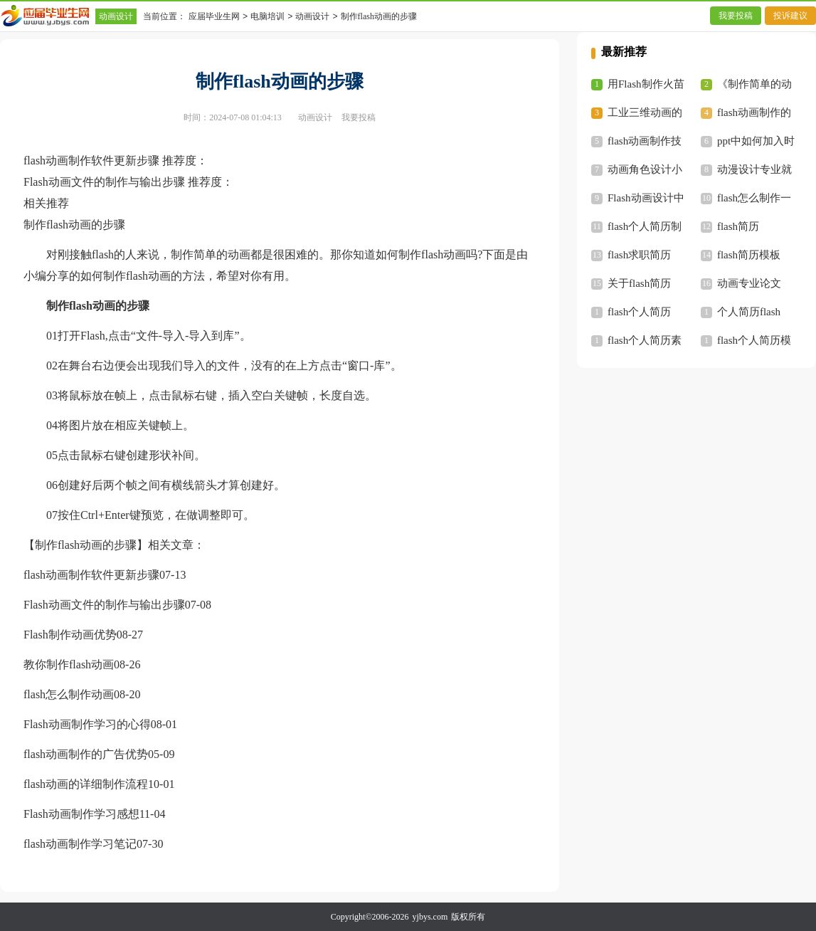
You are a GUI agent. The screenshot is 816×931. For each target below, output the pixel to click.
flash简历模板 (748, 255)
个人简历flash (748, 311)
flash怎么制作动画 (68, 694)
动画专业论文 (749, 283)
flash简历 (738, 226)
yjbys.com (430, 917)
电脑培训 (267, 16)
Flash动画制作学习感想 (81, 814)
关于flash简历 (639, 283)
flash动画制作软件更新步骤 (91, 575)
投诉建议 (790, 16)
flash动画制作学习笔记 (80, 844)
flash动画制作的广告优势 (85, 754)
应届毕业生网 (214, 16)
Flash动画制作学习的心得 (87, 724)
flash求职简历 (639, 255)
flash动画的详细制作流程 (85, 784)
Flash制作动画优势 (70, 634)
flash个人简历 (639, 311)
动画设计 (116, 16)
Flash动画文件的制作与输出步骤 (104, 605)
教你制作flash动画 (68, 664)
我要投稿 (736, 16)
